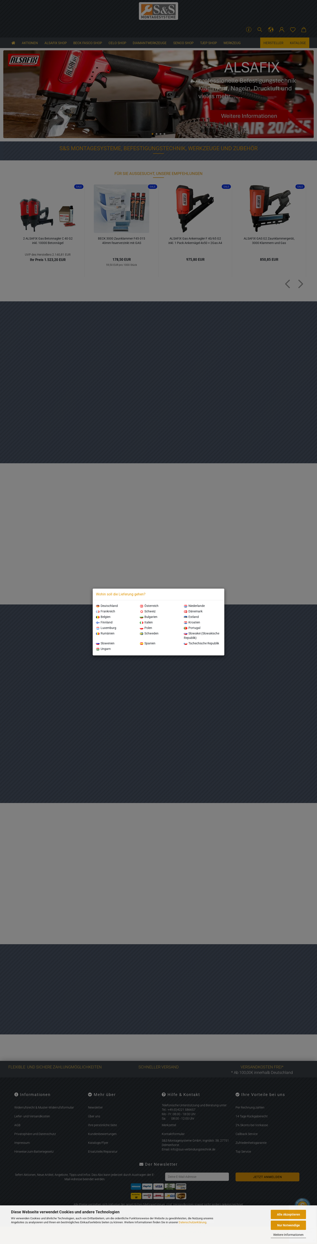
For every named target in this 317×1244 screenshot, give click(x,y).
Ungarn (103, 649)
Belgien (103, 617)
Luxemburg (106, 628)
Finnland (104, 622)
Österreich (149, 606)
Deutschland (107, 606)
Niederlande (194, 606)
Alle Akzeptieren (288, 1214)
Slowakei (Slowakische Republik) (201, 635)
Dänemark (193, 611)
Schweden (149, 633)
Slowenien (105, 643)
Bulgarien (148, 617)
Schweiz (148, 611)
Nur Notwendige (288, 1225)
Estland (191, 617)
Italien (146, 622)
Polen (146, 628)
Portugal (192, 628)
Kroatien (192, 622)
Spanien (147, 643)
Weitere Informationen (288, 1234)
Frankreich (105, 611)
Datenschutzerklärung (192, 1222)
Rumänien (105, 633)
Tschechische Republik (201, 643)
